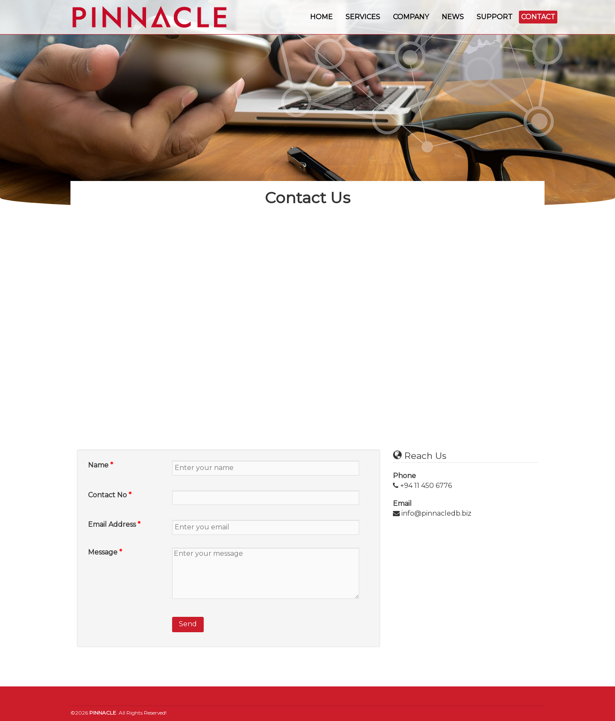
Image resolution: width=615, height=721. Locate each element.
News (453, 17)
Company (411, 17)
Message (105, 552)
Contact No (110, 495)
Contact (538, 17)
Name (100, 465)
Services (363, 17)
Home (321, 17)
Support (494, 17)
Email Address (114, 524)
